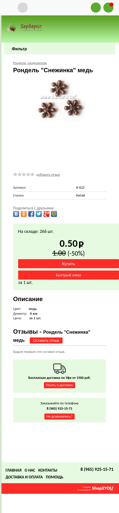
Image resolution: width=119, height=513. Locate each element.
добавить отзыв (48, 175)
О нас (29, 470)
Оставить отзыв (46, 340)
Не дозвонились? (60, 416)
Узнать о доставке (59, 385)
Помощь (54, 477)
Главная (13, 470)
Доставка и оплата (24, 477)
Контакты (47, 470)
